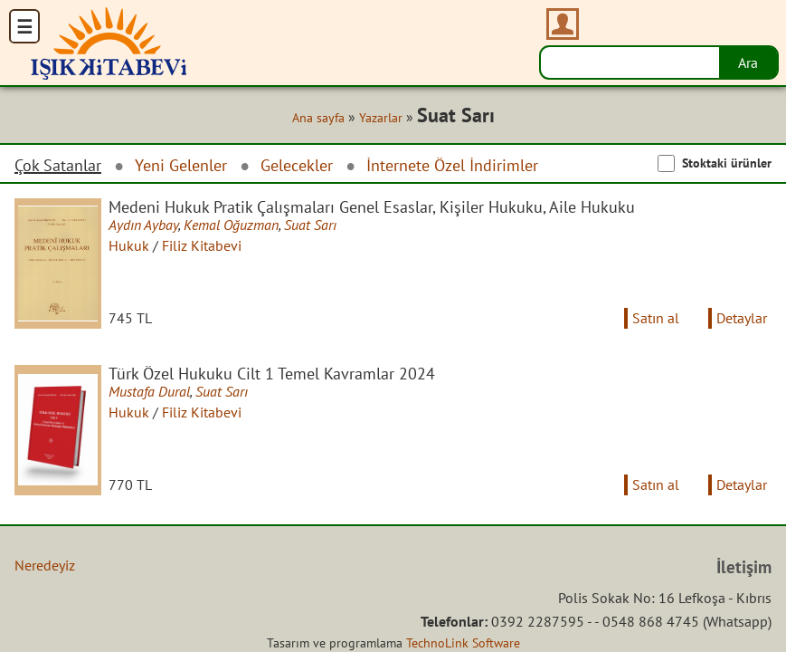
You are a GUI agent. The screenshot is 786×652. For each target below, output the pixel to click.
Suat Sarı (310, 225)
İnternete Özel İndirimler (452, 165)
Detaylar (741, 318)
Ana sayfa (318, 118)
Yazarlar (380, 118)
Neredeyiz (44, 565)
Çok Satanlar (57, 166)
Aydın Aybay (143, 225)
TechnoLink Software (463, 643)
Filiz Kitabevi (201, 245)
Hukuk (129, 245)
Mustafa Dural (149, 391)
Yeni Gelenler (181, 165)
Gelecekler (296, 165)
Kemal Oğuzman (231, 225)
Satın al (655, 318)
